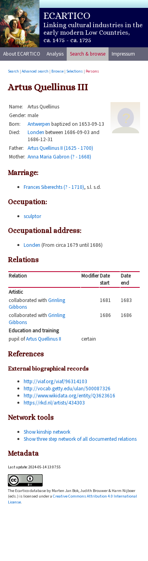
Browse (57, 71)
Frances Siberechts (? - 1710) (54, 187)
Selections (74, 71)
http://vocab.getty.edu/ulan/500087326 (67, 388)
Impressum (123, 54)
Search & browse (87, 54)
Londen (36, 132)
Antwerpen (39, 124)
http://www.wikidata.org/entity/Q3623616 (69, 395)
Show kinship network (47, 432)
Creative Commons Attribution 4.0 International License (72, 499)
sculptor (32, 216)
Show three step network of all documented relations (80, 439)
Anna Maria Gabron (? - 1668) (59, 156)
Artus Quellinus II (43, 339)
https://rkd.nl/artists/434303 (54, 402)
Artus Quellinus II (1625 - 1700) (60, 148)
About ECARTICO (21, 54)
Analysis (55, 54)
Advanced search (35, 71)
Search (13, 71)
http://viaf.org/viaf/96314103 (55, 381)
